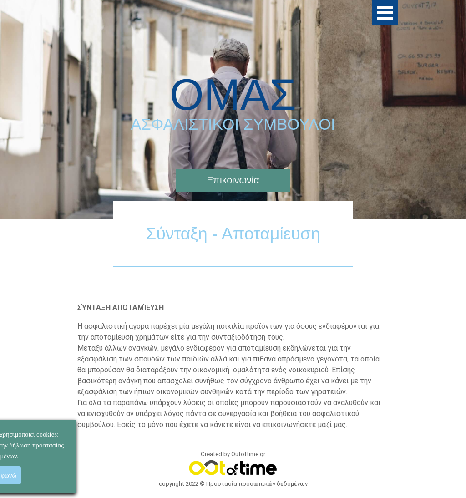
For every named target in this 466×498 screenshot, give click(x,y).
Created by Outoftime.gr (233, 454)
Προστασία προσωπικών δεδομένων (257, 483)
